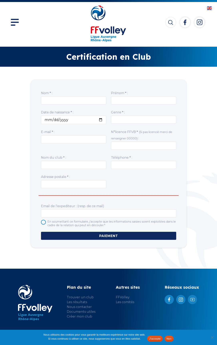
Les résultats (77, 302)
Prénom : (119, 93)
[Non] (212, 337)
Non (169, 338)
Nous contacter (79, 307)
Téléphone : (121, 157)
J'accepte (155, 338)
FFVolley (123, 297)
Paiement (108, 236)
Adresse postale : (55, 177)
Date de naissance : (57, 112)
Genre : (118, 112)
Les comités (125, 302)
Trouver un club (80, 297)
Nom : (46, 93)
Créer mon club (79, 316)
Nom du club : (53, 157)
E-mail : (48, 132)
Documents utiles (81, 312)
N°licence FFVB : (141, 135)
